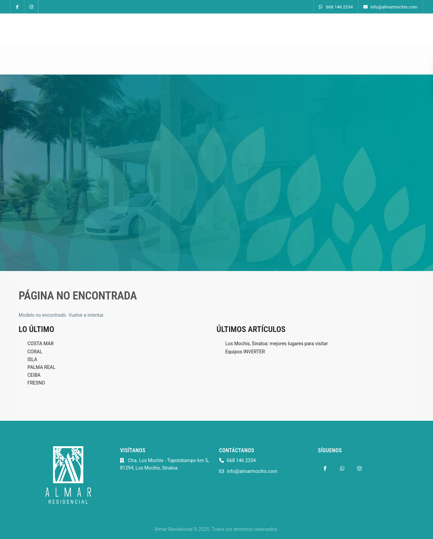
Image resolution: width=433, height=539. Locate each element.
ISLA (32, 359)
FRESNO (36, 383)
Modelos (178, 29)
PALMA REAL (41, 367)
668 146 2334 (336, 6)
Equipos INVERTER (245, 351)
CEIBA (34, 375)
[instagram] (31, 7)
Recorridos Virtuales (223, 29)
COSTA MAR (40, 343)
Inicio (150, 29)
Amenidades (272, 29)
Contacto (331, 29)
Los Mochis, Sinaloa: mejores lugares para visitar (276, 343)
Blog (304, 29)
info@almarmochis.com (390, 6)
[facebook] (17, 7)
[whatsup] (342, 469)
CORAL (34, 351)
